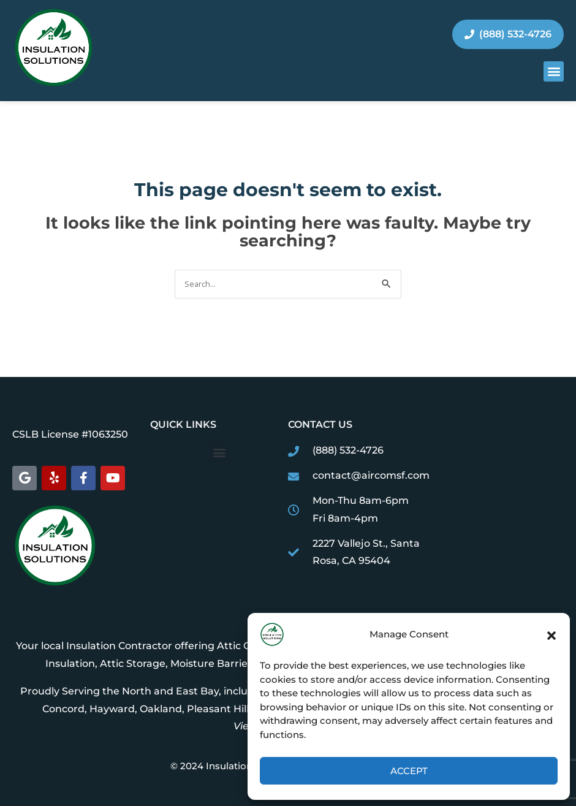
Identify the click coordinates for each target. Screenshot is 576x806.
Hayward (112, 709)
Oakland (161, 709)
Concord (63, 709)
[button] (551, 634)
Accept (409, 771)
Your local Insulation (64, 646)
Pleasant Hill (218, 709)
